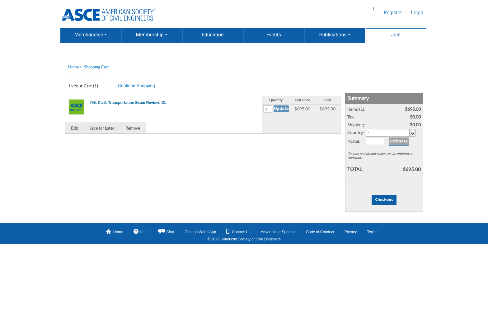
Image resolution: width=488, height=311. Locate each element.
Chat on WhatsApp (200, 232)
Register (393, 13)
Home (73, 67)
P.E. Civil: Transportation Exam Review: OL (128, 102)
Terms (372, 232)
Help (141, 231)
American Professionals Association (108, 15)
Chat (170, 232)
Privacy (351, 232)
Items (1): (356, 109)
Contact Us (238, 231)
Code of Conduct (320, 232)
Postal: (353, 141)
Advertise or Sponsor (278, 232)
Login (417, 13)
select (412, 132)
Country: (355, 132)
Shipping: (356, 125)
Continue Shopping (136, 85)
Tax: (351, 117)
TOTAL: (355, 169)
